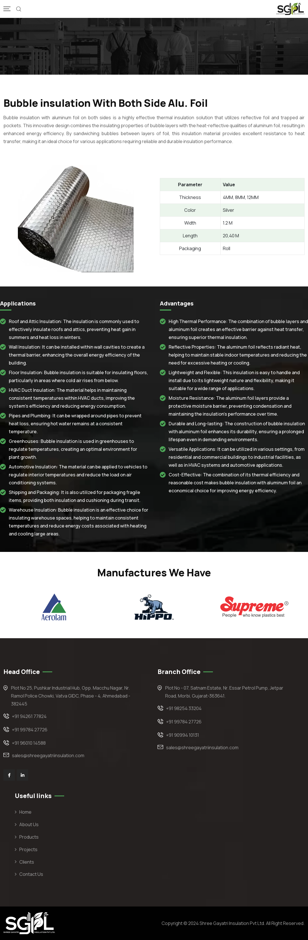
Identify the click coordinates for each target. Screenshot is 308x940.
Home (25, 812)
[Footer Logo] (29, 923)
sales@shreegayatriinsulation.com (48, 755)
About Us (29, 824)
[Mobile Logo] (290, 9)
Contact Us (31, 874)
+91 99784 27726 (29, 730)
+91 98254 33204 (184, 708)
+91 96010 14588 (29, 743)
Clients (26, 862)
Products (29, 837)
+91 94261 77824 (29, 716)
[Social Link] (9, 775)
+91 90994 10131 (182, 735)
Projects (28, 849)
